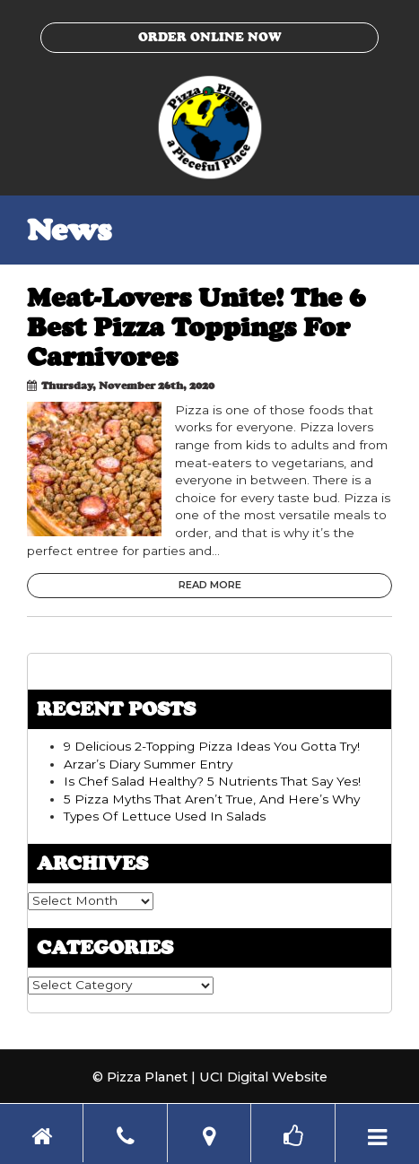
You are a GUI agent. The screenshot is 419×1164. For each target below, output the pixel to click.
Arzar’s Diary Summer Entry (148, 764)
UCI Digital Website (263, 1077)
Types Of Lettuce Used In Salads (165, 816)
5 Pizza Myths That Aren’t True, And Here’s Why (212, 799)
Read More (210, 584)
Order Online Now (210, 37)
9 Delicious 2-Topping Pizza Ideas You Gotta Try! (212, 746)
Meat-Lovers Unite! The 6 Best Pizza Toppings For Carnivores (196, 327)
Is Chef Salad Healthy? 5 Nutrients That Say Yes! (212, 781)
